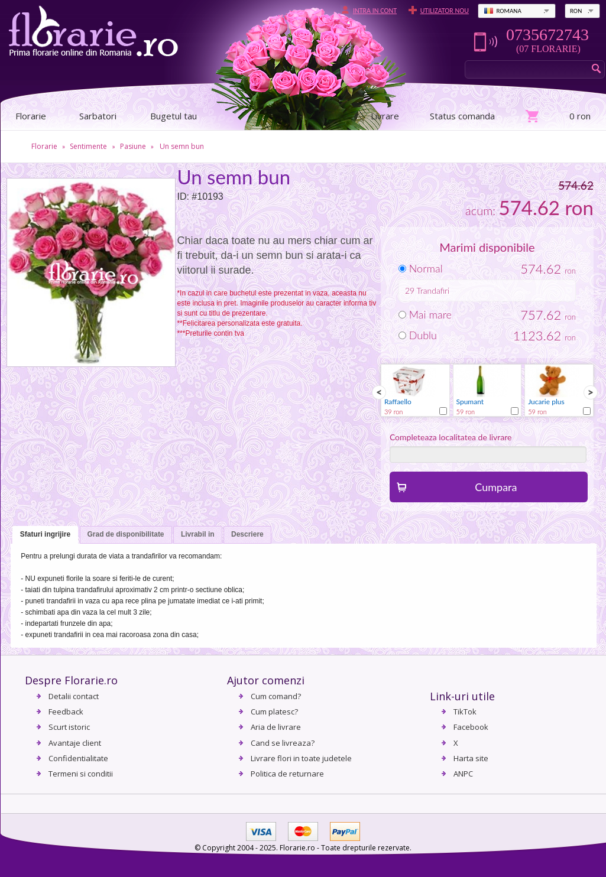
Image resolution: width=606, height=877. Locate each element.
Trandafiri (433, 290)
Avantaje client (74, 743)
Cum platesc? (274, 711)
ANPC (463, 773)
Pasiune (133, 146)
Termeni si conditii (80, 773)
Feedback (65, 711)
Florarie (44, 146)
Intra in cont (375, 11)
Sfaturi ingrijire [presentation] (45, 534)
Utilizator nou (444, 11)
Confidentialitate (78, 758)
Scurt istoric (69, 727)
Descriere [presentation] (247, 534)
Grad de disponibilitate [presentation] (126, 534)
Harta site (470, 758)
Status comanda (462, 116)
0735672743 (547, 35)
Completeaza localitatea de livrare (451, 437)
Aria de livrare (276, 727)
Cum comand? (276, 696)
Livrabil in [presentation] (198, 534)
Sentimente (88, 146)
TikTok (465, 711)
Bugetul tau (173, 116)
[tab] (45, 535)
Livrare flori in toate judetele (301, 758)
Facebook (470, 727)
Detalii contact (73, 696)
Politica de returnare (287, 773)
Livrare (385, 116)
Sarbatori (97, 116)
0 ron (580, 116)
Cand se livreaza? (283, 743)
